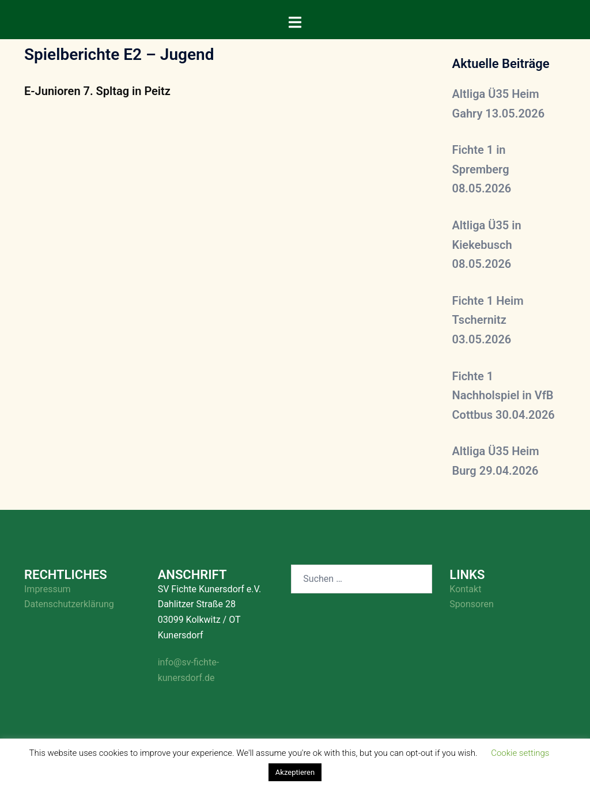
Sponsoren (471, 604)
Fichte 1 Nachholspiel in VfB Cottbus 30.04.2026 (503, 395)
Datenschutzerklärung (69, 604)
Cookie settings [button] (520, 753)
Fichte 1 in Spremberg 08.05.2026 (482, 169)
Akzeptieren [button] (295, 772)
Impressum (47, 589)
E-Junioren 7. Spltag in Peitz (97, 91)
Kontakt (465, 589)
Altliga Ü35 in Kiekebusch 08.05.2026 (486, 244)
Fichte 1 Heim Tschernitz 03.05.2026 (488, 320)
